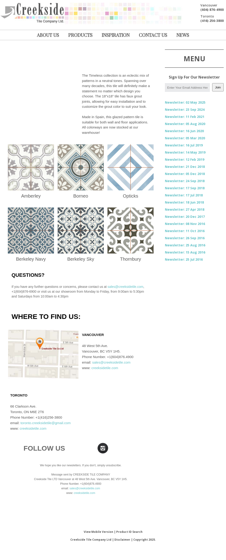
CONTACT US (153, 35)
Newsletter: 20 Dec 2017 (185, 216)
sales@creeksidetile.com (125, 287)
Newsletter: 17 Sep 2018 (185, 188)
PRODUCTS (80, 35)
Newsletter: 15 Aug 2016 (185, 252)
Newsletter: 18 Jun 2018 (184, 202)
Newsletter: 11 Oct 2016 (185, 231)
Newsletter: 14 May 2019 (185, 152)
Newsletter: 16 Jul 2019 (184, 145)
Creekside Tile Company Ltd (90, 540)
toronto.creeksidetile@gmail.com (46, 423)
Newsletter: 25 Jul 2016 (184, 259)
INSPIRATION (116, 35)
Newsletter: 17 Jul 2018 (184, 195)
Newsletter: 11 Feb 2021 (184, 116)
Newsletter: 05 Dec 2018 (185, 174)
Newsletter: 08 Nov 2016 (185, 224)
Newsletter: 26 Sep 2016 (185, 238)
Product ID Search (129, 532)
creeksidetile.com (104, 368)
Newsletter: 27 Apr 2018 (184, 209)
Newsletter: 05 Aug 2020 (185, 124)
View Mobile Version (98, 532)
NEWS (182, 35)
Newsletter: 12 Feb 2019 (184, 159)
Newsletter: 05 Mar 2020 (185, 138)
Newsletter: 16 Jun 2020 (184, 131)
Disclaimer (122, 540)
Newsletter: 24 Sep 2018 (185, 181)
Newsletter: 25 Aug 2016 (185, 245)
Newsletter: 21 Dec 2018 (185, 166)
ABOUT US (48, 35)
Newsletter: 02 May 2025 (185, 102)
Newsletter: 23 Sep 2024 (185, 109)
